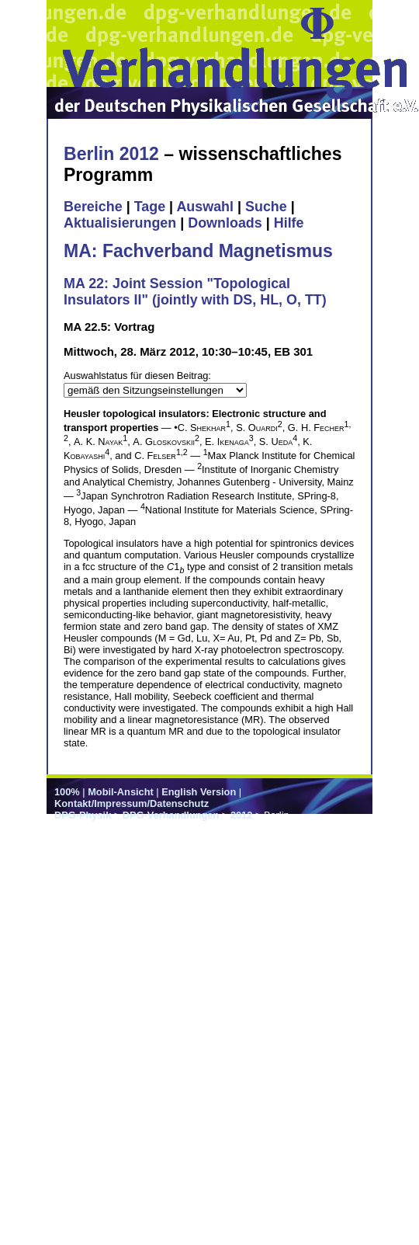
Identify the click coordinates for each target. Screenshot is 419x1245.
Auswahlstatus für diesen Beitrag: (137, 375)
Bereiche (93, 206)
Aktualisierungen (120, 223)
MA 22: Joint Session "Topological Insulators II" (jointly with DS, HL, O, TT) (195, 292)
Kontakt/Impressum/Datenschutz (131, 803)
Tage (149, 206)
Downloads (225, 223)
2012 (241, 815)
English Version (198, 792)
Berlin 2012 (111, 154)
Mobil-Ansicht (121, 792)
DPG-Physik (82, 815)
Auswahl (205, 206)
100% (67, 792)
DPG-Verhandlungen (171, 815)
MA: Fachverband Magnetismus (198, 251)
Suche (266, 206)
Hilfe (289, 223)
